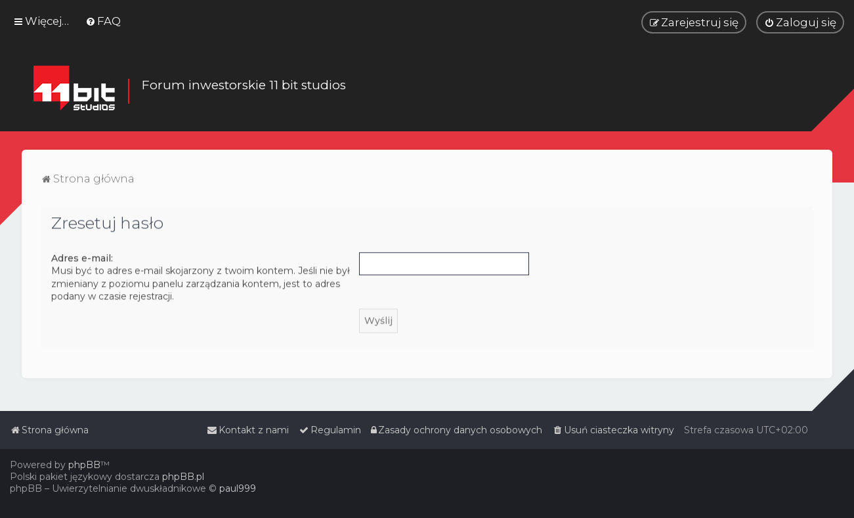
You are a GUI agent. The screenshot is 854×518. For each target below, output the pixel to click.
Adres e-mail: (82, 257)
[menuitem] (103, 21)
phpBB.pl (183, 477)
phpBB (84, 465)
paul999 (237, 488)
